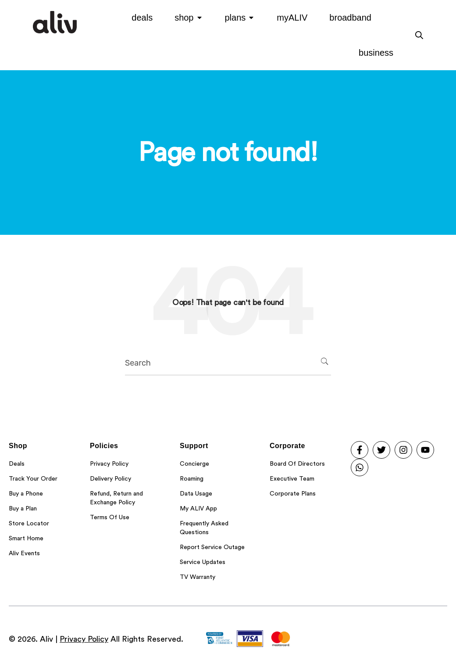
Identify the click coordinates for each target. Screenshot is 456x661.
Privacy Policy (84, 639)
